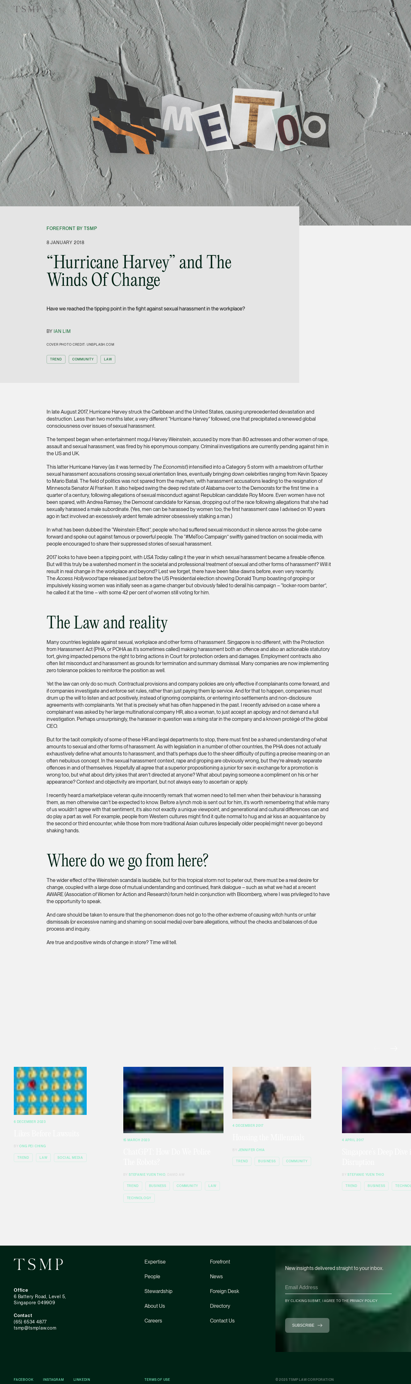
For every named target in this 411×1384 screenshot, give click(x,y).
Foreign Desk (224, 1291)
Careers (153, 1321)
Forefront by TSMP (72, 228)
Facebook (23, 1379)
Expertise (155, 1262)
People (152, 1276)
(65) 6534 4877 (30, 1321)
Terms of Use (157, 1379)
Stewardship (158, 1291)
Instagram (53, 1379)
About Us (154, 1306)
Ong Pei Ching (32, 1146)
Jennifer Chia (251, 1150)
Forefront (220, 1262)
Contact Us (222, 1321)
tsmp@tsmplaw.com (35, 1327)
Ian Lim (62, 331)
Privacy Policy (364, 1301)
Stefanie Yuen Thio (147, 1174)
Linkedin (82, 1379)
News (216, 1276)
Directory (220, 1306)
